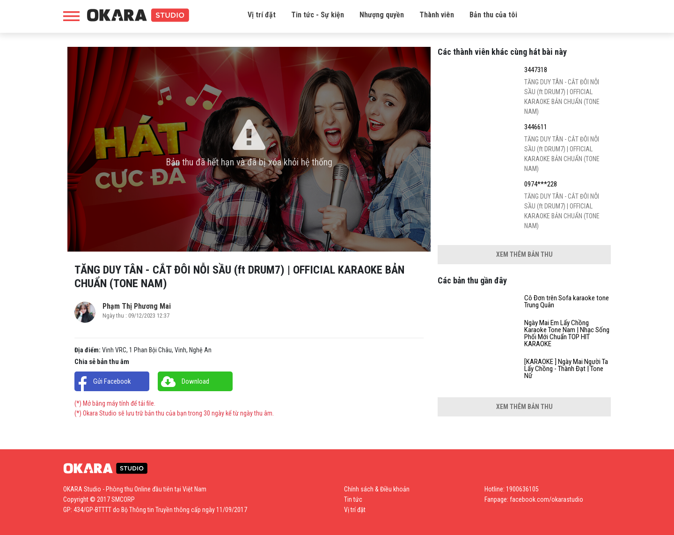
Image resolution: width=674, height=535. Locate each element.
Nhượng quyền (381, 14)
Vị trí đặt (262, 14)
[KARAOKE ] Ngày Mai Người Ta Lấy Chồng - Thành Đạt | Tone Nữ (566, 368)
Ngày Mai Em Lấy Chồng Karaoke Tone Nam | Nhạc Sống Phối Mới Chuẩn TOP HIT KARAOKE (566, 334)
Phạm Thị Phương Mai (137, 306)
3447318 (535, 70)
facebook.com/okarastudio (546, 499)
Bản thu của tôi (493, 14)
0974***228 (540, 184)
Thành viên (436, 14)
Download (195, 381)
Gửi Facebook (112, 381)
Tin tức (353, 499)
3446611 (535, 127)
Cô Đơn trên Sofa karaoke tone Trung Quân (566, 302)
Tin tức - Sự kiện (317, 14)
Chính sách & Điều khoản (377, 489)
